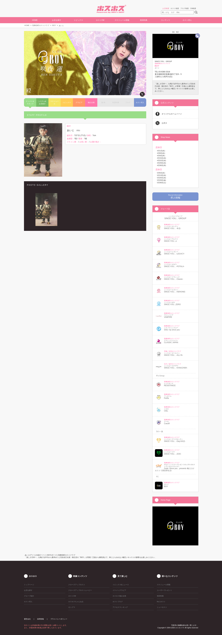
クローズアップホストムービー (80, 590)
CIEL (166, 411)
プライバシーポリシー (58, 619)
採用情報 (40, 619)
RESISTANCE (170, 385)
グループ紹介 (29, 596)
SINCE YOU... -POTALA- (174, 266)
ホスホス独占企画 (119, 596)
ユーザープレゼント (164, 590)
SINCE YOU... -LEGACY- (174, 254)
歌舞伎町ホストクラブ (40, 25)
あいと (61, 25)
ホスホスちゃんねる (75, 601)
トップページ (29, 585)
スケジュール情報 (122, 20)
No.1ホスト (161, 601)
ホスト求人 (187, 20)
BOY (54, 25)
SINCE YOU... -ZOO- (172, 454)
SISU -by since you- (172, 330)
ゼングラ (71, 607)
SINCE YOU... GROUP (175, 218)
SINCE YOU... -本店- (172, 228)
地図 (170, 77)
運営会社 (27, 619)
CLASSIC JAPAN (171, 342)
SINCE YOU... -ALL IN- (173, 355)
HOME (35, 20)
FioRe (166, 398)
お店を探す (56, 20)
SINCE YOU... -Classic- (173, 279)
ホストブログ (118, 601)
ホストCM (100, 20)
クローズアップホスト (76, 585)
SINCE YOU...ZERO (172, 304)
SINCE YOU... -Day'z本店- (175, 441)
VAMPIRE (168, 317)
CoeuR (167, 423)
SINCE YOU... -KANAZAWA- (176, 368)
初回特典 (143, 20)
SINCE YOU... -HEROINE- (175, 292)
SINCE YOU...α (170, 241)
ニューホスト (162, 607)
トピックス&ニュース (121, 585)
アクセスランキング (120, 607)
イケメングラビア (119, 590)
